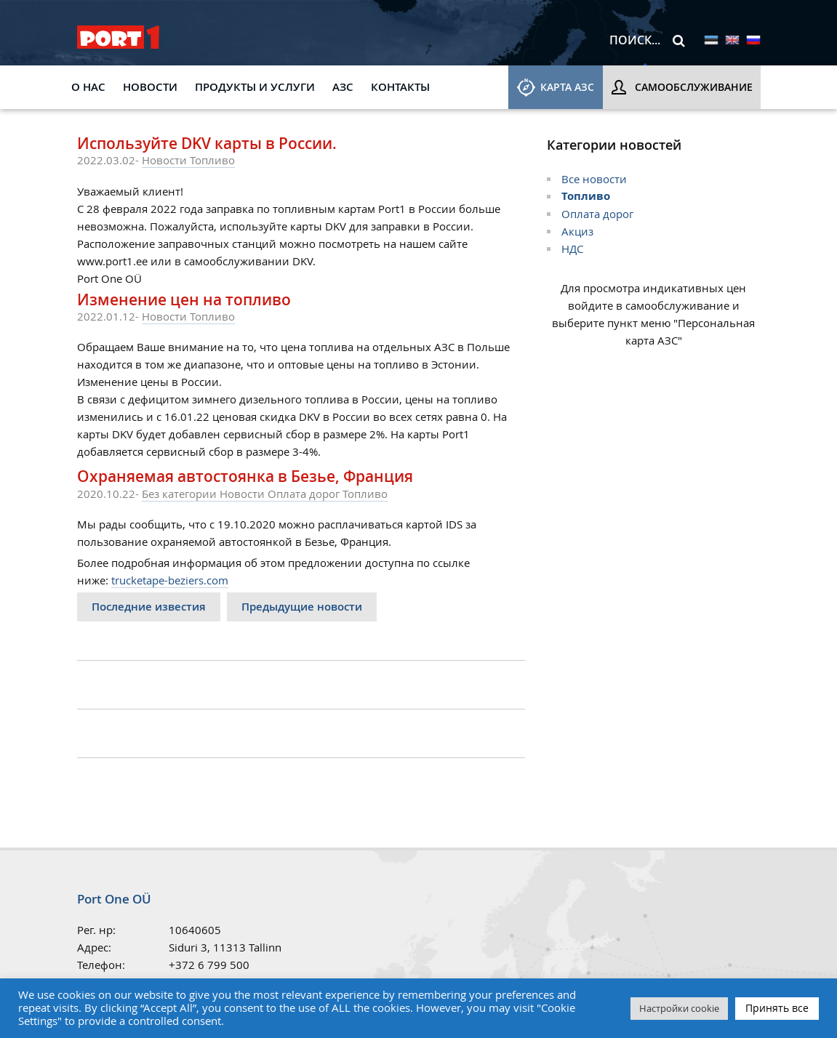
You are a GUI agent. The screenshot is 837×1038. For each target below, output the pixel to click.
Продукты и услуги (255, 86)
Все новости (594, 179)
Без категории (181, 493)
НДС (572, 248)
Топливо (212, 160)
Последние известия (149, 606)
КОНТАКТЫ (400, 86)
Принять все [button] (777, 1008)
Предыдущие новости (301, 606)
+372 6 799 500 (209, 964)
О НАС (88, 86)
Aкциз (577, 231)
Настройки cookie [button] (679, 1008)
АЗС (342, 86)
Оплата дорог (305, 493)
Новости (150, 86)
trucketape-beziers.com (169, 580)
